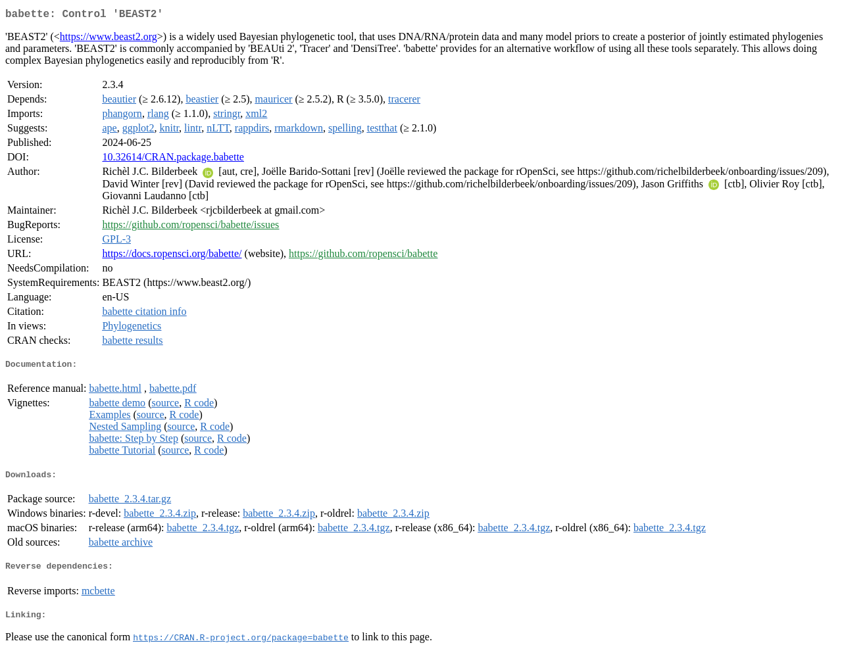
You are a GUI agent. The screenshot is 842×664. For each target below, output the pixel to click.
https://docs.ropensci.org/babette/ (171, 256)
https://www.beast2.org (108, 39)
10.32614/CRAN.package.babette (173, 159)
